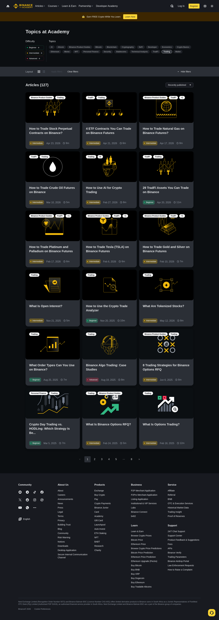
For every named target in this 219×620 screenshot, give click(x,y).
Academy (98, 516)
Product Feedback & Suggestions (183, 540)
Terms (60, 516)
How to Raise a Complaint (180, 569)
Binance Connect (139, 512)
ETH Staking (100, 533)
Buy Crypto (99, 495)
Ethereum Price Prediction (143, 557)
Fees (170, 544)
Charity (97, 550)
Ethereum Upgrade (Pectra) (144, 561)
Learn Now (130, 17)
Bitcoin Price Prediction (142, 552)
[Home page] (23, 6)
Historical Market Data (178, 507)
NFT (96, 537)
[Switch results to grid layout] (38, 71)
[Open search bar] (171, 6)
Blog (60, 529)
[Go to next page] (139, 459)
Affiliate (171, 490)
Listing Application (139, 499)
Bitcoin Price (137, 540)
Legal (60, 512)
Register (194, 6)
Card (96, 512)
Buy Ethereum (138, 582)
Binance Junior (101, 507)
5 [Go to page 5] (116, 459)
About (60, 490)
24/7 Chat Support (176, 531)
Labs (133, 507)
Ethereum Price (138, 544)
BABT (97, 541)
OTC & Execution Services (180, 503)
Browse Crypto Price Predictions (146, 548)
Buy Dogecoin (137, 578)
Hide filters (184, 71)
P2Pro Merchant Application (144, 495)
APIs (170, 548)
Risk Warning (64, 537)
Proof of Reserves (176, 516)
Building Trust (64, 524)
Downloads (63, 546)
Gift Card (98, 520)
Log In (181, 6)
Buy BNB (135, 569)
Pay (96, 499)
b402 (133, 516)
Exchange (99, 490)
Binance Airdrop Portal (178, 561)
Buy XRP (135, 574)
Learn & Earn (137, 531)
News (60, 503)
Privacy (61, 520)
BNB (170, 499)
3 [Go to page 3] (102, 459)
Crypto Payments (102, 503)
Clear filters (72, 71)
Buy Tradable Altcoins (141, 586)
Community (63, 533)
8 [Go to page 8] (131, 459)
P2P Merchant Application (143, 490)
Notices (61, 541)
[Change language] (205, 6)
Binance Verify (174, 552)
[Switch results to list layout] (43, 71)
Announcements (65, 499)
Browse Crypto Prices (141, 535)
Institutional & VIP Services (144, 503)
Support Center (175, 535)
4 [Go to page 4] (109, 459)
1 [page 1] (87, 459)
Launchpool (99, 524)
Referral (171, 495)
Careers (61, 495)
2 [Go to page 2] (94, 459)
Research (98, 546)
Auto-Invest (99, 529)
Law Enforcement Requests (181, 565)
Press (60, 507)
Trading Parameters (177, 557)
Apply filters (56, 71)
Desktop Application (67, 550)
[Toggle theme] (212, 6)
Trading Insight (175, 512)
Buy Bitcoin (136, 565)
